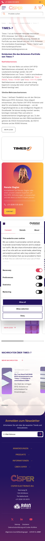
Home (4, 23)
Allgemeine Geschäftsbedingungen (16, 532)
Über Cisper (13, 23)
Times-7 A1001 (14, 79)
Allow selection (22, 309)
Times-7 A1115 (30, 79)
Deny (22, 315)
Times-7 (36, 23)
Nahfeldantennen (9, 61)
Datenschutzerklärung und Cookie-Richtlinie (22, 527)
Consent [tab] (8, 230)
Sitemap (17, 524)
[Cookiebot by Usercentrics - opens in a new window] (32, 223)
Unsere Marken (25, 23)
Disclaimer (25, 524)
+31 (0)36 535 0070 (10, 2)
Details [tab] (22, 230)
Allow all (22, 302)
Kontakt (9, 211)
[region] (22, 383)
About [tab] (36, 230)
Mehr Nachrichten (13, 360)
